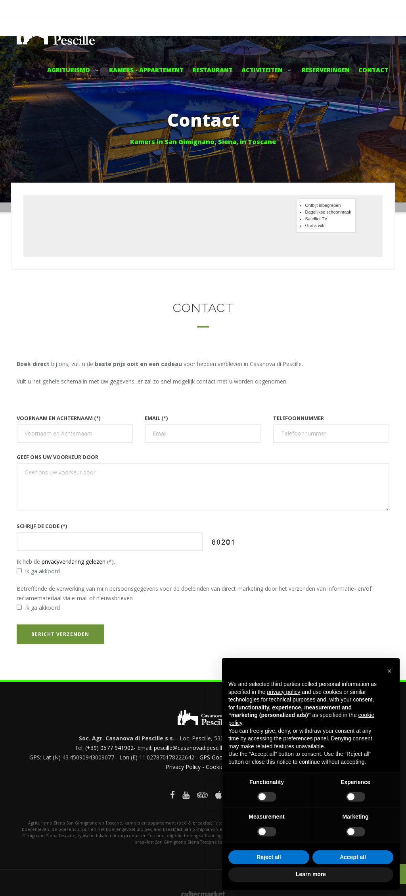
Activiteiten (267, 70)
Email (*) (156, 418)
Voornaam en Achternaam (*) (58, 418)
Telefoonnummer (298, 418)
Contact (373, 70)
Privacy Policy (183, 767)
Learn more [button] (311, 874)
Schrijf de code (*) (42, 526)
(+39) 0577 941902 (109, 747)
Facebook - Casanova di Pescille (350, 8)
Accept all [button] (353, 857)
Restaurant (212, 70)
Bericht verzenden (60, 634)
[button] (389, 671)
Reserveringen (326, 70)
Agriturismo (73, 70)
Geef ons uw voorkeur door (57, 457)
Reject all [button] (269, 857)
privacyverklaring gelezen (73, 561)
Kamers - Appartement (146, 70)
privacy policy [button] (283, 692)
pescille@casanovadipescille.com (196, 747)
